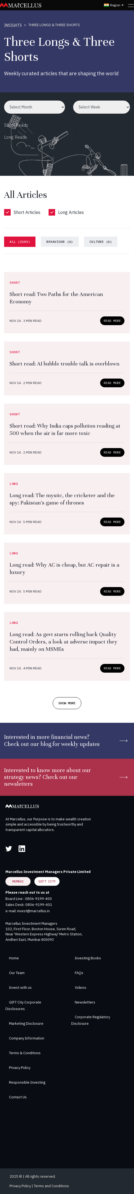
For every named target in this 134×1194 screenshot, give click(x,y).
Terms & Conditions (25, 1053)
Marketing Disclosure (26, 1023)
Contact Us (18, 1097)
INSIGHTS (13, 25)
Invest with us (20, 987)
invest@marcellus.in (33, 911)
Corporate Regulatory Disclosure (90, 1020)
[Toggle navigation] (131, 5)
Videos (80, 987)
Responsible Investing (27, 1082)
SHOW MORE (67, 703)
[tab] (19, 242)
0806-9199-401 (38, 904)
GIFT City (47, 881)
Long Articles (71, 212)
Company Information (26, 1038)
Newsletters (85, 1002)
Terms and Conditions (51, 1186)
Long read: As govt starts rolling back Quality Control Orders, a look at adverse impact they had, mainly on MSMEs (63, 641)
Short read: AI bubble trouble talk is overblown (64, 363)
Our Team (17, 973)
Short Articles (27, 212)
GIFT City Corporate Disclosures (23, 1005)
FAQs (79, 973)
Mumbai (18, 881)
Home (14, 958)
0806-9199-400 (38, 898)
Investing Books (88, 958)
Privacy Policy (19, 1067)
